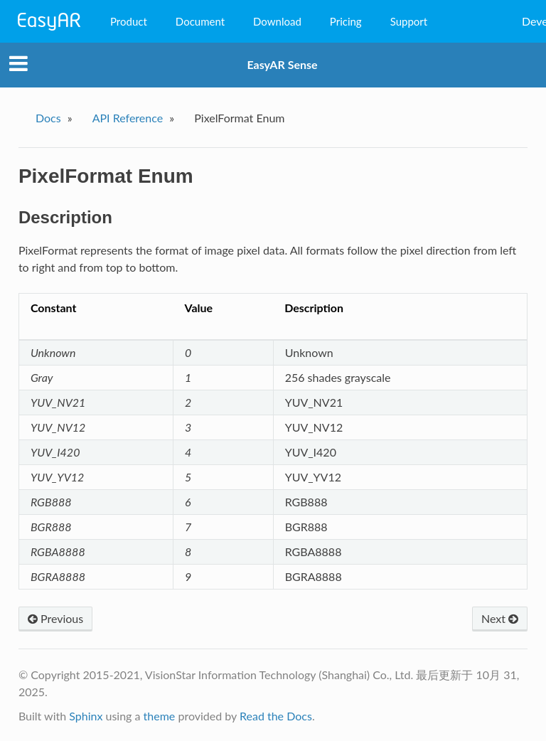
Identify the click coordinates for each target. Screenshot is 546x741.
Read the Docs (276, 716)
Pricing (346, 21)
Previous (55, 618)
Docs (48, 117)
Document (200, 21)
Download (277, 21)
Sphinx (85, 716)
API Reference (128, 117)
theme (160, 716)
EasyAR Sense (282, 64)
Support (409, 21)
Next (499, 618)
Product (128, 21)
